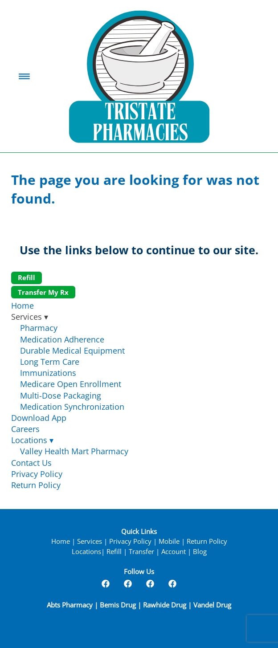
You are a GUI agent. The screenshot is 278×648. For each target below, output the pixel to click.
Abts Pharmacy (70, 605)
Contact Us (31, 463)
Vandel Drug (212, 605)
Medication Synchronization (72, 406)
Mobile (169, 541)
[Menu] (24, 76)
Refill (26, 277)
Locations (32, 440)
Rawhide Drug (164, 605)
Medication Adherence (62, 339)
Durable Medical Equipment (72, 350)
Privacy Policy (36, 474)
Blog (200, 551)
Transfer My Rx (43, 292)
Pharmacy (38, 328)
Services (89, 541)
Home (22, 305)
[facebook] (105, 583)
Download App (38, 418)
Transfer (141, 551)
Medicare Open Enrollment (70, 384)
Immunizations (48, 373)
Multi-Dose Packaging (60, 395)
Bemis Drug (118, 605)
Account (173, 551)
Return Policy (36, 485)
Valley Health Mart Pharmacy (74, 451)
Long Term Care (49, 361)
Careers (25, 429)
